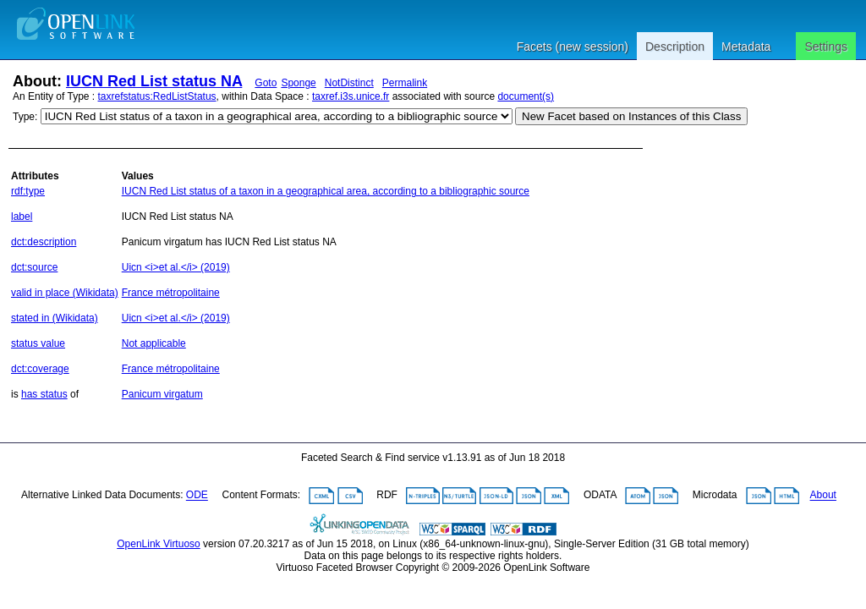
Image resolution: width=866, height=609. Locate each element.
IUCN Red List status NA (154, 81)
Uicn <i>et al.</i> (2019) (176, 267)
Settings (825, 46)
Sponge (298, 83)
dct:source (34, 267)
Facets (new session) (572, 46)
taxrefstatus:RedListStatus (157, 96)
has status (44, 394)
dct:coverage (40, 369)
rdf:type (28, 191)
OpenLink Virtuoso (158, 544)
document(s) (525, 96)
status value (38, 343)
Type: (25, 117)
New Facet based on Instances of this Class (631, 116)
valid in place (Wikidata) (64, 293)
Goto (266, 83)
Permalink (404, 83)
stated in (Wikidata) (54, 318)
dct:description (43, 242)
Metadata (745, 46)
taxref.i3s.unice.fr (350, 96)
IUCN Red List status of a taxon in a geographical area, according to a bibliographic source (325, 191)
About (823, 496)
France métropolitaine (171, 293)
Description (674, 46)
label (21, 216)
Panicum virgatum (162, 394)
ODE (197, 496)
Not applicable (154, 343)
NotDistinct (349, 83)
